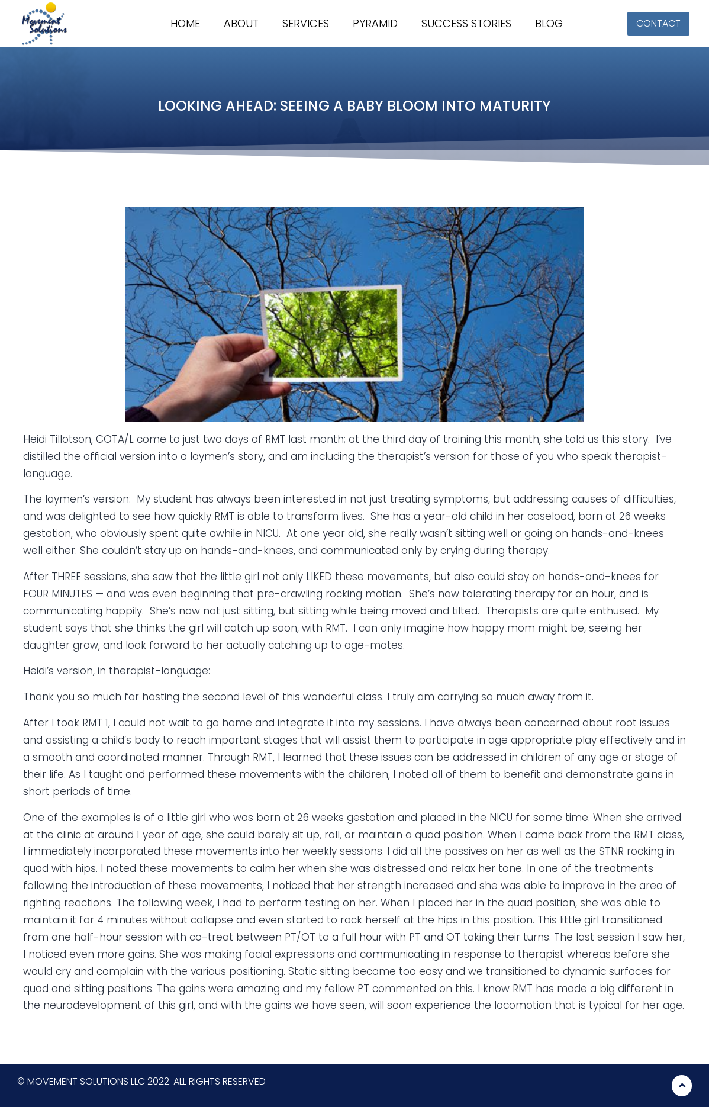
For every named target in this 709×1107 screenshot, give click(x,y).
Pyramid (375, 24)
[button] (658, 24)
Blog (549, 24)
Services (305, 24)
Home (185, 24)
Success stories (466, 24)
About (241, 24)
